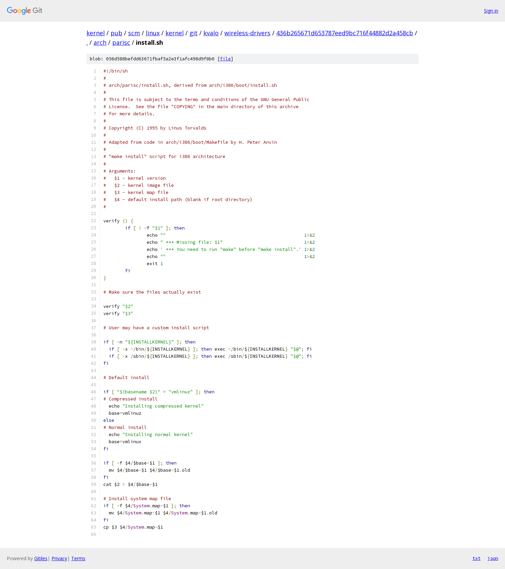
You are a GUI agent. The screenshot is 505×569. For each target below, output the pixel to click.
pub (116, 33)
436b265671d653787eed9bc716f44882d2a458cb (344, 33)
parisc (121, 42)
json (492, 558)
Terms (78, 558)
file (225, 59)
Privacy (59, 558)
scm (134, 33)
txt (476, 558)
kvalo (211, 33)
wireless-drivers (247, 33)
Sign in (491, 10)
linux (153, 33)
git (193, 33)
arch (100, 42)
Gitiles (40, 558)
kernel (95, 33)
